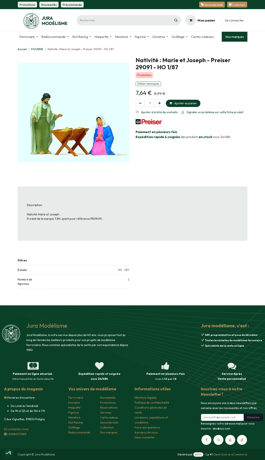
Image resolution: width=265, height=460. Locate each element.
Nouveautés (108, 397)
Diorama (74, 402)
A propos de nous (146, 432)
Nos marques (234, 37)
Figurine (73, 412)
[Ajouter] (159, 103)
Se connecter (234, 20)
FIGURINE (37, 49)
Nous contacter (145, 437)
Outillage (74, 427)
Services (105, 412)
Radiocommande (79, 432)
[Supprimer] (140, 103)
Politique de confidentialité (152, 402)
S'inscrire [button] (253, 417)
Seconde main (109, 422)
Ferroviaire (75, 397)
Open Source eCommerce (230, 454)
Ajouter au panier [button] (183, 103)
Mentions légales (146, 397)
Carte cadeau (109, 417)
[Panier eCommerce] (200, 20)
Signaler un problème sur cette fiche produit (212, 112)
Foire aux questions (147, 427)
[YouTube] (230, 440)
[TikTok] (242, 440)
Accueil (22, 49)
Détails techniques (148, 83)
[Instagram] (218, 440)
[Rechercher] (176, 20)
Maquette (74, 407)
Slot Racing (75, 422)
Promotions (108, 402)
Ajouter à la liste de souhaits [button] (157, 112)
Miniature (74, 417)
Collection (107, 427)
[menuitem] (29, 37)
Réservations (109, 407)
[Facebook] (206, 440)
